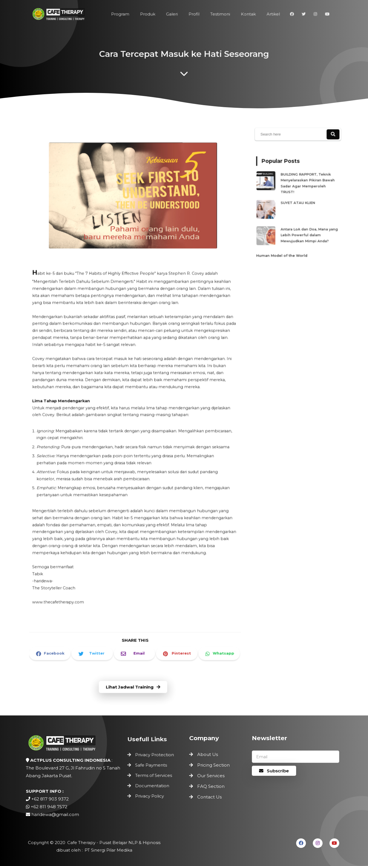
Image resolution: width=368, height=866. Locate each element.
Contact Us (209, 797)
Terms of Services (154, 775)
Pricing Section (213, 765)
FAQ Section (211, 786)
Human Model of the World (284, 248)
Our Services (211, 775)
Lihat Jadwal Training (133, 687)
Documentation (152, 785)
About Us (207, 754)
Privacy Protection (154, 756)
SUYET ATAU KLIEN (299, 202)
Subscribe (274, 770)
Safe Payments (151, 765)
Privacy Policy (150, 794)
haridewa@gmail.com (55, 814)
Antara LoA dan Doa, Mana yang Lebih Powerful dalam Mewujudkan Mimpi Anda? (308, 230)
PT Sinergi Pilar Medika (107, 849)
